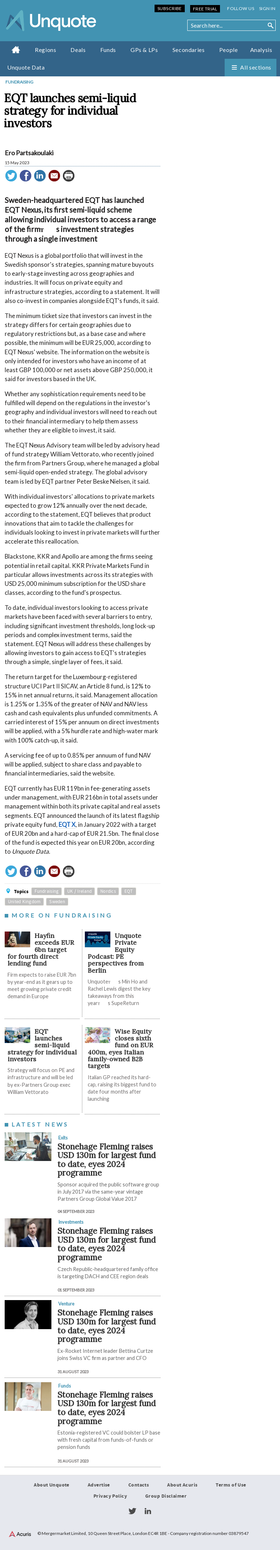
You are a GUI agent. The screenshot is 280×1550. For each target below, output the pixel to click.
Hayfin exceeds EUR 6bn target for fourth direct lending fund (41, 949)
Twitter (132, 1511)
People (228, 49)
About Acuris (182, 1485)
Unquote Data (26, 67)
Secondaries (189, 49)
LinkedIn (147, 1511)
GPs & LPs (144, 49)
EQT (128, 891)
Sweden (57, 902)
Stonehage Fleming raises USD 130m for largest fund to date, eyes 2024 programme (107, 1159)
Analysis (261, 49)
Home (16, 49)
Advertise (99, 1485)
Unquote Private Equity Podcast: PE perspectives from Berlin (116, 953)
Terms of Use (231, 1485)
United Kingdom (24, 902)
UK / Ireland (79, 891)
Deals (78, 49)
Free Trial (205, 8)
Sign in (267, 8)
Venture (66, 1304)
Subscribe (169, 8)
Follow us (240, 8)
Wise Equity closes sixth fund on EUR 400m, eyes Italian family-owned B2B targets (120, 1048)
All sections (255, 67)
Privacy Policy (110, 1496)
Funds (108, 49)
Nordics (108, 891)
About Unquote (51, 1485)
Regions (45, 49)
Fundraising (19, 82)
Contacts (138, 1485)
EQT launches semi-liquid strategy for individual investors (42, 1045)
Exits (63, 1138)
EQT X (67, 824)
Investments (70, 1222)
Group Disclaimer (166, 1496)
